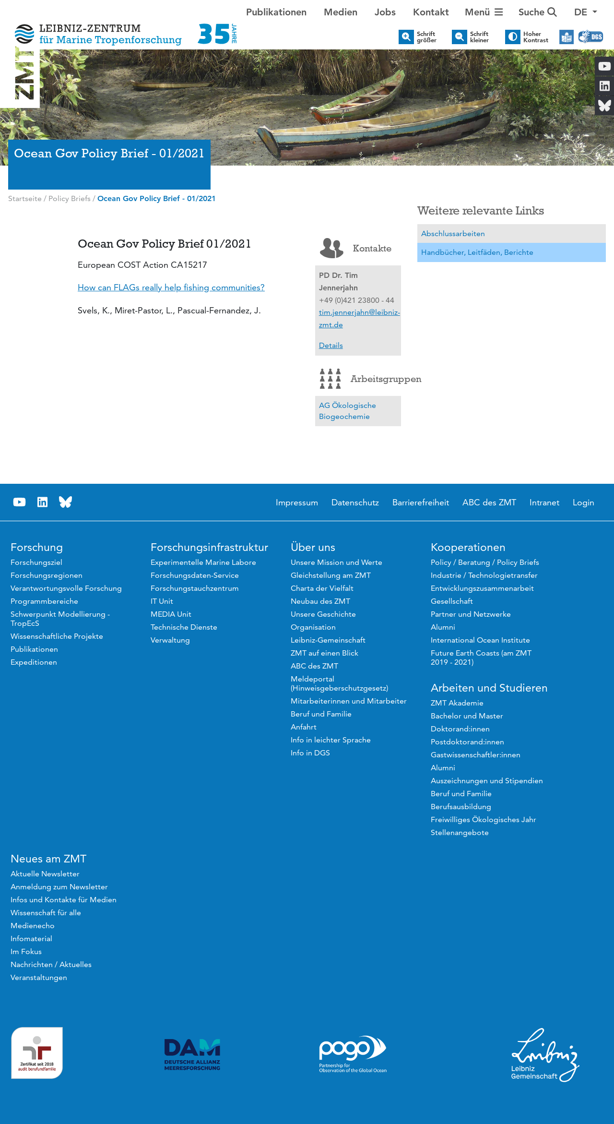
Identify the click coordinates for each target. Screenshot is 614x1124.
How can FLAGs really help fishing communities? (171, 287)
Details (331, 345)
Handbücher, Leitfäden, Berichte (477, 252)
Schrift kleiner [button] (479, 37)
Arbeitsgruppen (360, 379)
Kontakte (355, 248)
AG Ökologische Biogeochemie (347, 411)
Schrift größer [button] (427, 37)
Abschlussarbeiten (453, 233)
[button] (586, 12)
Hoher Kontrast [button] (535, 37)
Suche (538, 12)
